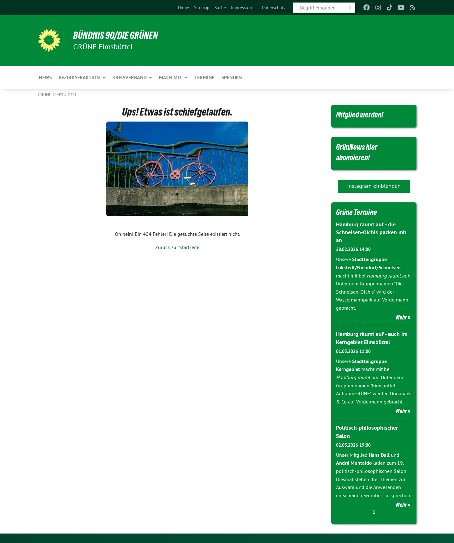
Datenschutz (274, 7)
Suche (220, 7)
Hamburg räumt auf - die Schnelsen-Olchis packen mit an (371, 232)
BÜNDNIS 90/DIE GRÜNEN (115, 35)
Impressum (241, 7)
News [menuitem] (45, 77)
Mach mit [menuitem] (170, 77)
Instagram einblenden (374, 185)
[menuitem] (183, 7)
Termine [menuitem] (204, 77)
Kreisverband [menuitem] (129, 77)
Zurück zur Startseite (177, 247)
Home (183, 7)
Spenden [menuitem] (231, 77)
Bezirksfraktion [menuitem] (79, 77)
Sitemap (201, 7)
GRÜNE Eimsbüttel (57, 95)
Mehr (401, 317)
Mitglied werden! (359, 114)
